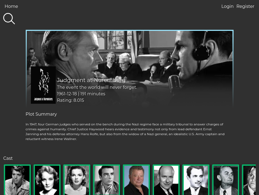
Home (11, 6)
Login (227, 6)
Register (245, 6)
